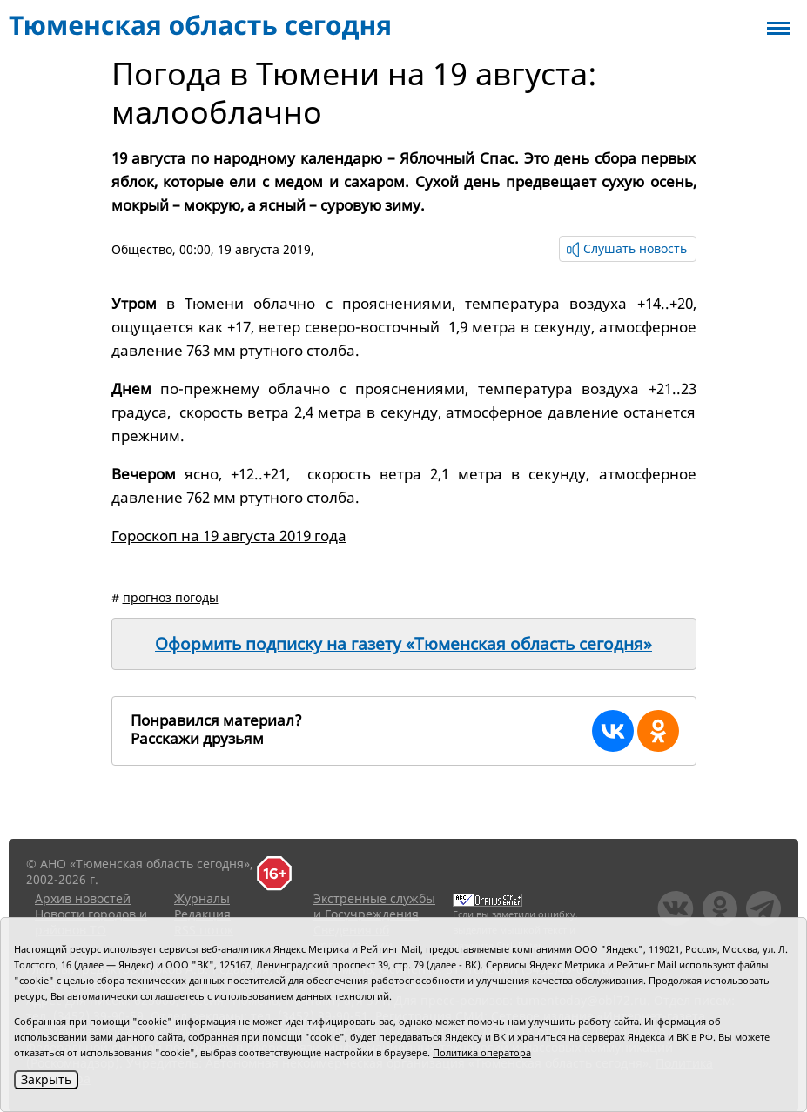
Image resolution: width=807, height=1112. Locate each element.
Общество (141, 249)
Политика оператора (482, 1052)
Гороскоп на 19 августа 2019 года (228, 536)
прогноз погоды (171, 597)
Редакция (202, 914)
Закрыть (46, 1079)
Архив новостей (83, 898)
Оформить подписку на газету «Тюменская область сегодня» (403, 644)
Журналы (202, 898)
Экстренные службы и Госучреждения (374, 906)
